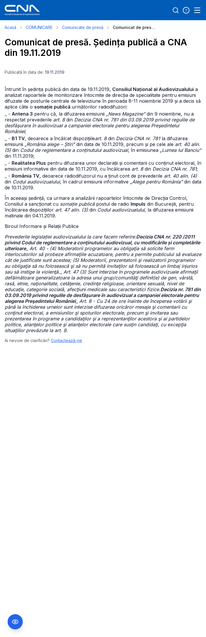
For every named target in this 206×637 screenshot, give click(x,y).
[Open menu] (197, 10)
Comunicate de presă (82, 27)
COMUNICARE (39, 27)
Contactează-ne (66, 340)
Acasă (10, 27)
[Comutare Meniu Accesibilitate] (15, 622)
